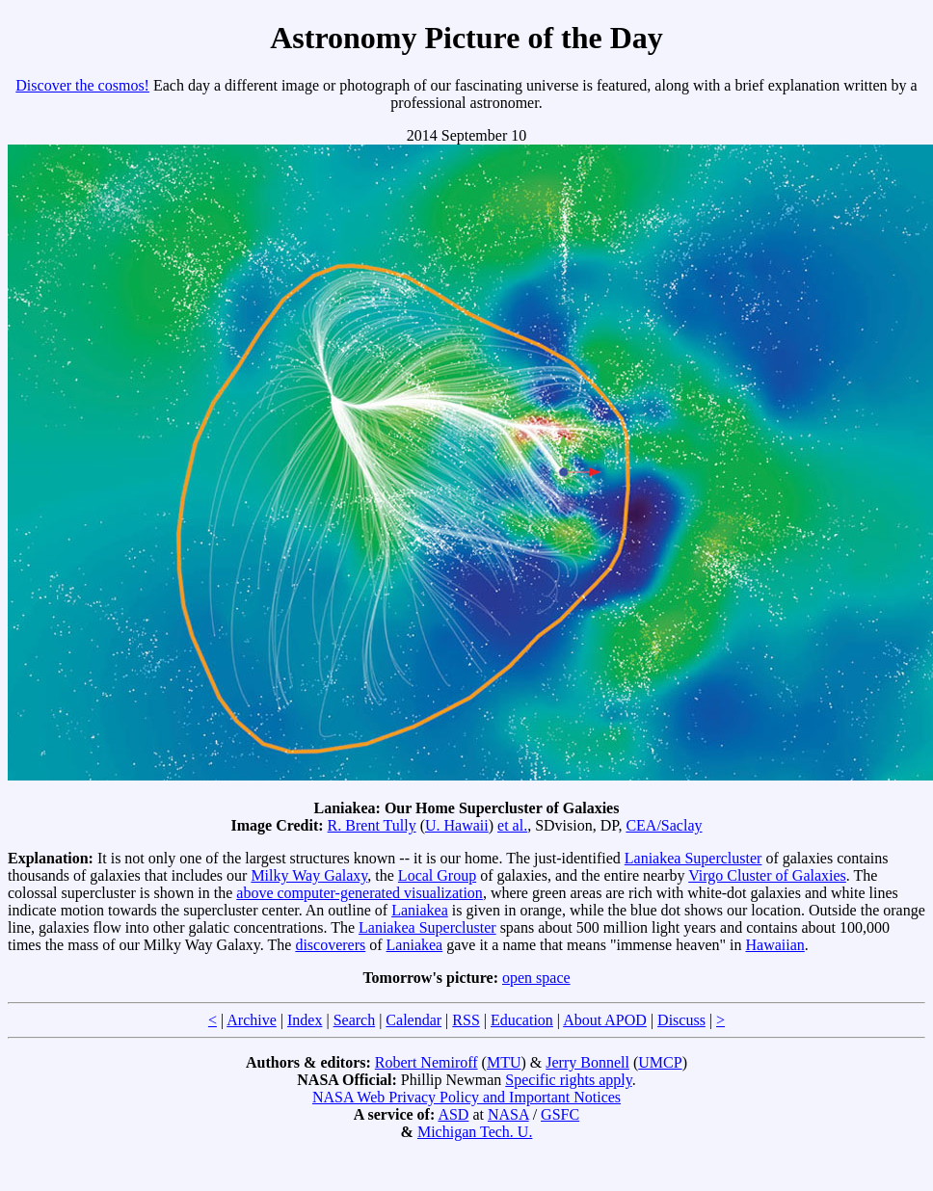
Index (304, 1020)
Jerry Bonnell (587, 1062)
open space (536, 977)
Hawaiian (774, 945)
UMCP (659, 1062)
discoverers (330, 945)
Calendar (413, 1020)
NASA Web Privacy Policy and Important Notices (466, 1097)
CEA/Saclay (664, 825)
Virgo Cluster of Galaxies (767, 875)
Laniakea (419, 910)
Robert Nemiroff (426, 1062)
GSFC (560, 1114)
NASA (508, 1114)
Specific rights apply (568, 1080)
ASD (453, 1114)
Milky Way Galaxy (309, 875)
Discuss (681, 1020)
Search (354, 1020)
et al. (512, 825)
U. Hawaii (457, 825)
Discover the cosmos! (82, 85)
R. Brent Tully (372, 825)
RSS (465, 1020)
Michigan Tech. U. (474, 1132)
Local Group (437, 875)
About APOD (605, 1020)
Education (522, 1020)
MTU (504, 1062)
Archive (252, 1020)
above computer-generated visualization (359, 893)
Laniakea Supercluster (693, 858)
